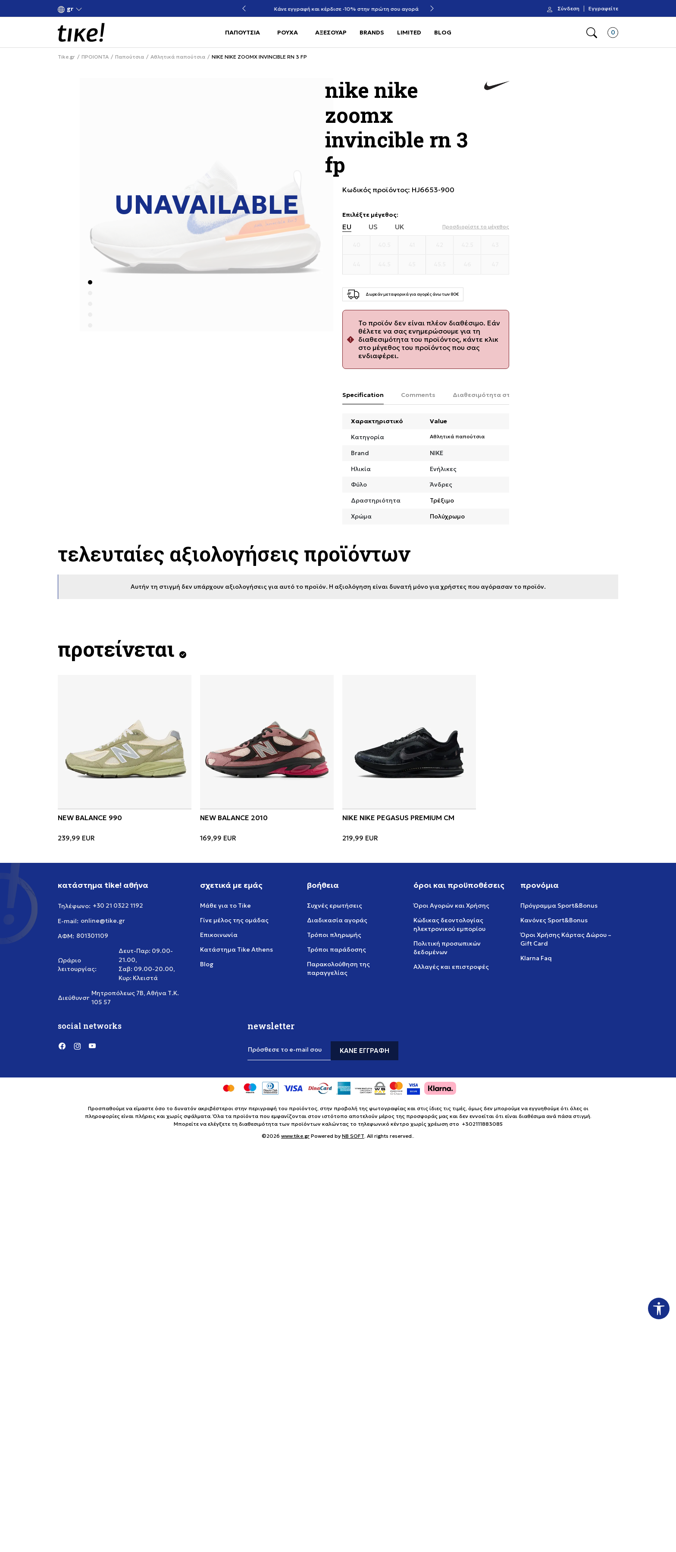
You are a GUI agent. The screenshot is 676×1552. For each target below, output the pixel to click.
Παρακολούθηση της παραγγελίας (338, 968)
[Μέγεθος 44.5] (384, 265)
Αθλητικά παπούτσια (177, 57)
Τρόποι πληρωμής (334, 935)
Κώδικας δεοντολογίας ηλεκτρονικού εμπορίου (449, 924)
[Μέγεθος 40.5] (384, 245)
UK (399, 227)
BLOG (442, 32)
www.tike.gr (295, 1136)
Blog (206, 964)
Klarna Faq (536, 958)
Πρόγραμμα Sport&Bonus (559, 905)
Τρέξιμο (442, 500)
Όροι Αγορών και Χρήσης (451, 905)
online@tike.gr (103, 920)
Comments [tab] (418, 395)
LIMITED (409, 32)
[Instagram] (77, 1045)
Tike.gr (66, 57)
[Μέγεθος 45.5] (440, 265)
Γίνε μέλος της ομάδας (234, 920)
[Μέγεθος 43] (495, 245)
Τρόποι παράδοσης (336, 949)
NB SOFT (353, 1136)
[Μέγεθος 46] (467, 265)
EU (346, 227)
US (373, 227)
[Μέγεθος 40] (356, 245)
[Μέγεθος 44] (356, 265)
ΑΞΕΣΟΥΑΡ (331, 32)
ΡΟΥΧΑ (287, 32)
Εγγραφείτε (603, 9)
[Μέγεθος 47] (495, 265)
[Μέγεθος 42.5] (467, 245)
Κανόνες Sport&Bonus (554, 920)
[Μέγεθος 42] (440, 245)
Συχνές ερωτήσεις (334, 905)
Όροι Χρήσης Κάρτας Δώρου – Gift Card (565, 939)
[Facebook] (62, 1045)
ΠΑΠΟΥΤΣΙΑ (242, 32)
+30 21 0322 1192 (118, 905)
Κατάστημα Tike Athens (236, 949)
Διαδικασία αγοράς (337, 920)
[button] (70, 8)
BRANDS (372, 32)
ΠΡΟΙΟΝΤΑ (95, 57)
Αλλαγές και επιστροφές (451, 967)
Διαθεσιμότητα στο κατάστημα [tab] (502, 395)
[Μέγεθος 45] (412, 265)
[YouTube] (92, 1045)
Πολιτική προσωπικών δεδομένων (447, 948)
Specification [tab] (363, 395)
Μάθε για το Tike (225, 905)
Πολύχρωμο (447, 516)
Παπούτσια (129, 57)
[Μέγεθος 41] (412, 245)
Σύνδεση (568, 9)
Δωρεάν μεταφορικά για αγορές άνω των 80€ (338, 9)
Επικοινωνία (219, 935)
